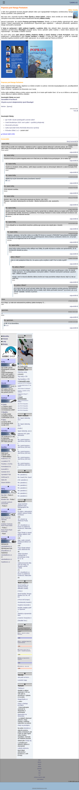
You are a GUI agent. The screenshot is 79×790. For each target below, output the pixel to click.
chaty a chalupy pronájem (23, 704)
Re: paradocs (22, 474)
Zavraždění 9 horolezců (9, 99)
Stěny (3, 488)
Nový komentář (72, 141)
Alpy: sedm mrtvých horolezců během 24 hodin (24, 541)
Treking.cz (21, 688)
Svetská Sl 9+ (5, 472)
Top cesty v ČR (22, 376)
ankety (39, 764)
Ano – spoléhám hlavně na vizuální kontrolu (24, 642)
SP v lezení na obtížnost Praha (23, 520)
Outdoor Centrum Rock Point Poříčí (6, 524)
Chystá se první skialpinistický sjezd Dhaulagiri (17, 102)
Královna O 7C (6, 458)
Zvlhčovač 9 (5, 477)
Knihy (3, 362)
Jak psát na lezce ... (24, 677)
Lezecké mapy (22, 680)
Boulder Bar (5, 499)
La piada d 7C (5, 461)
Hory (20, 591)
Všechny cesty (22, 372)
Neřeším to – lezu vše (23, 666)
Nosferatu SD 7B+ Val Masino (24, 383)
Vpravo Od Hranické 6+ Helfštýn (23, 401)
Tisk (75, 111)
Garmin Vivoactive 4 (25, 618)
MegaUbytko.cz (23, 699)
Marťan (3, 106)
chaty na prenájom (24, 725)
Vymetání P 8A (6, 474)
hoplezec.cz (5, 562)
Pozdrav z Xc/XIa (6, 464)
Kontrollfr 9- (5, 469)
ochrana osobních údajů (39, 777)
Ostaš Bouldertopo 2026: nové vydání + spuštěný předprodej (24, 122)
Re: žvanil (21, 477)
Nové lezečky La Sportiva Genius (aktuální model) (23, 586)
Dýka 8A (4, 480)
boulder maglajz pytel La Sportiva (24, 608)
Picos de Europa (24, 599)
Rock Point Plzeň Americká (6, 530)
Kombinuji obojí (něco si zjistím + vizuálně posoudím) (24, 650)
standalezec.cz (6, 546)
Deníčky (4, 447)
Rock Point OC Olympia (6, 518)
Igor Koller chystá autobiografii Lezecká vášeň (20, 120)
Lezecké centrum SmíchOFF (6, 503)
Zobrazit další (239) (8, 134)
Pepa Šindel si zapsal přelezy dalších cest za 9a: (24, 534)
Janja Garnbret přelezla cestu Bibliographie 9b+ (23, 505)
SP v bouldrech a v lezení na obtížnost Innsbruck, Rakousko (24, 526)
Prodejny (4, 511)
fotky (39, 770)
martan (8, 180)
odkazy (39, 766)
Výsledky (4, 430)
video (39, 773)
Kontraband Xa (6, 466)
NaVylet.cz (27, 728)
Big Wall (3, 495)
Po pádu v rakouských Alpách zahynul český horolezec (25, 513)
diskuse (39, 762)
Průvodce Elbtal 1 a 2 (12, 130)
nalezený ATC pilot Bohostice (24, 434)
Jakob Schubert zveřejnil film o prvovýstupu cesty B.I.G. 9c (23, 556)
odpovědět (74, 152)
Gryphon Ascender (24, 605)
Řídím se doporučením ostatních (23, 658)
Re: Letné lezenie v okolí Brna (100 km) (24, 440)
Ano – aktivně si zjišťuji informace (23, 634)
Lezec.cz (73, 2)
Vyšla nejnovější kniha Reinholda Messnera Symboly (22, 128)
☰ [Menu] (4, 2)
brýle (20, 428)
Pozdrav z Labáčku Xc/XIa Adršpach (24, 391)
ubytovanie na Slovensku (22, 715)
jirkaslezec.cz (6, 550)
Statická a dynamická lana (24, 614)
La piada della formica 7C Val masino (24, 386)
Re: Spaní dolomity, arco (24, 419)
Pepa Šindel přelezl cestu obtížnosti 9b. (24, 548)
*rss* (39, 775)
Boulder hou (22, 620)
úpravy (9, 106)
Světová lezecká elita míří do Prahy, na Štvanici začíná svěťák (24, 565)
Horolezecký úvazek (24, 602)
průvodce (39, 768)
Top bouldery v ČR (24, 379)
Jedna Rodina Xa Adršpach (24, 388)
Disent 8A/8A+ (5, 482)
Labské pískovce (23, 748)
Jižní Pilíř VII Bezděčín (23, 403)
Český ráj (28, 740)
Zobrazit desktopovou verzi (39, 788)
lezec (39, 760)
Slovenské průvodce (11, 125)
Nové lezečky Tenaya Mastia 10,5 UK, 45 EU (24, 595)
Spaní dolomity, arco (24, 431)
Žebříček (4, 398)
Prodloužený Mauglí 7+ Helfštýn (23, 394)
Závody (3, 383)
